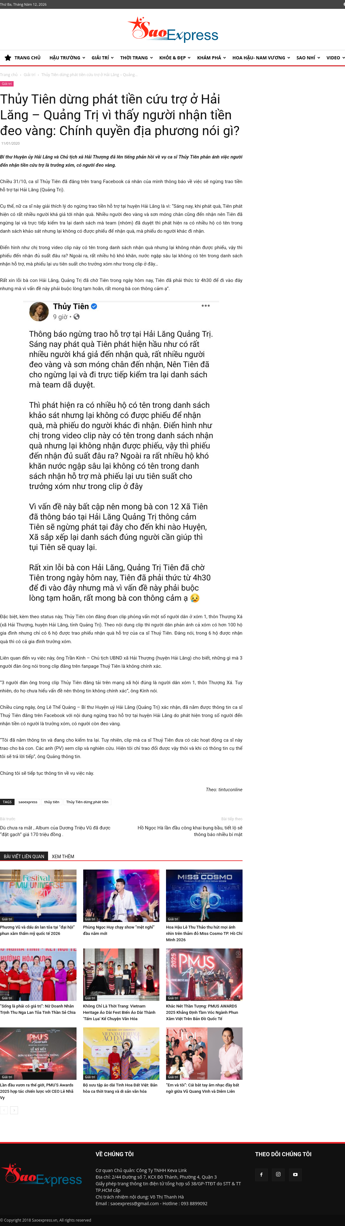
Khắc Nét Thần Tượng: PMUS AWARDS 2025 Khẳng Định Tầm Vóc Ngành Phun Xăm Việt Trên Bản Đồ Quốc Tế (202, 1012)
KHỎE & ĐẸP (175, 58)
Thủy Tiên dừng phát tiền (87, 801)
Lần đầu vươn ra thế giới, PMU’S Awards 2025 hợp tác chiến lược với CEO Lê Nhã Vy (36, 1091)
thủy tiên (51, 801)
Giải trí (103, 58)
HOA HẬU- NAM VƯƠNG (261, 58)
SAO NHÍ (308, 58)
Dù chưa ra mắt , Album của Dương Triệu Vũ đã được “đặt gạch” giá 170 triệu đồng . (55, 831)
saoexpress (28, 801)
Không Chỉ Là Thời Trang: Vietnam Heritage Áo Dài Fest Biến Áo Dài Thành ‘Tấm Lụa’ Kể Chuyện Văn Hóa (119, 1012)
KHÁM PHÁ (211, 58)
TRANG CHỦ (22, 58)
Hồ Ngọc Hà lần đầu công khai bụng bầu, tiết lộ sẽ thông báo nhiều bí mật (190, 831)
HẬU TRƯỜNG (67, 58)
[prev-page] (4, 1110)
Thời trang (136, 58)
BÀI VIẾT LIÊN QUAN (24, 856)
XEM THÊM (63, 856)
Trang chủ (9, 74)
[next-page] (14, 1110)
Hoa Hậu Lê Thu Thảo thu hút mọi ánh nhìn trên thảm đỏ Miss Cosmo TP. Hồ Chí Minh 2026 (204, 933)
